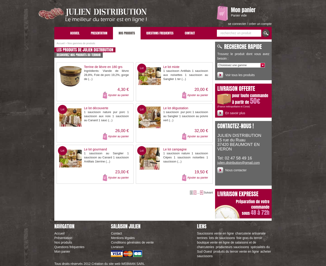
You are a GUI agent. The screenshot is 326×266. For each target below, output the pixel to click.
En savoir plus (235, 113)
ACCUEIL (74, 33)
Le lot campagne (175, 149)
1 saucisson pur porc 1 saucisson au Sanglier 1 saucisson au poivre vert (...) (185, 116)
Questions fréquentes (69, 247)
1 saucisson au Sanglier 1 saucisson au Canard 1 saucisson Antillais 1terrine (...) (106, 157)
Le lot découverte (96, 108)
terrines (202, 238)
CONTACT (190, 33)
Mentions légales (123, 238)
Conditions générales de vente (132, 242)
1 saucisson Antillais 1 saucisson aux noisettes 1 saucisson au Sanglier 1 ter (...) (185, 75)
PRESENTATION (99, 33)
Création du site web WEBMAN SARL (118, 264)
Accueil (61, 43)
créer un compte (260, 24)
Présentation (63, 238)
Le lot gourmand (95, 149)
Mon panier (243, 10)
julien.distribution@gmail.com (238, 162)
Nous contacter (236, 170)
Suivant (208, 192)
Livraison (117, 247)
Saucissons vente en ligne (215, 233)
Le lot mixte (171, 67)
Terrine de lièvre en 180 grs (103, 67)
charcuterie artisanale (250, 233)
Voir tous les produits (240, 75)
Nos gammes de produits (81, 43)
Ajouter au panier (118, 95)
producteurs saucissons (232, 247)
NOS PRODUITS (127, 33)
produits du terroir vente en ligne (236, 251)
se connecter (237, 24)
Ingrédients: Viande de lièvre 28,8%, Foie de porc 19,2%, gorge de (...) (106, 75)
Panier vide (239, 15)
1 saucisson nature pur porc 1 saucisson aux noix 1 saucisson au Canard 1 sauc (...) (106, 116)
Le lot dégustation (175, 108)
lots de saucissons (222, 238)
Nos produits (63, 242)
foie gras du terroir (249, 238)
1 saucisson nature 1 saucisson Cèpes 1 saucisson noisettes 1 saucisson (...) (185, 157)
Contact (116, 233)
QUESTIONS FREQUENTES (159, 33)
